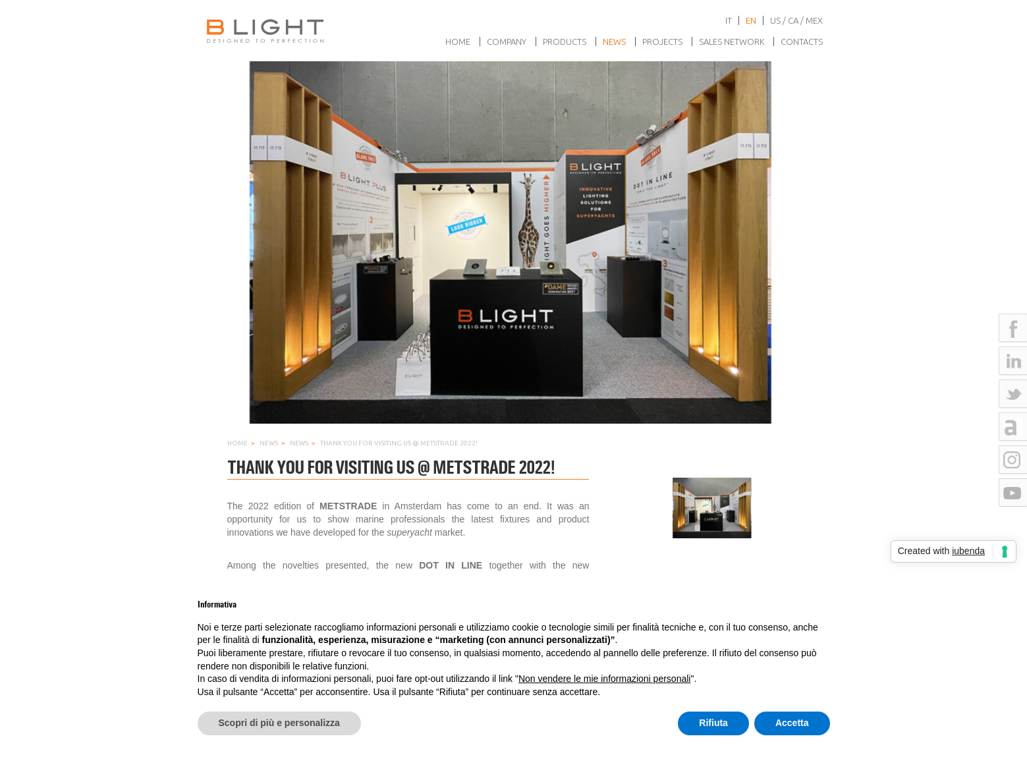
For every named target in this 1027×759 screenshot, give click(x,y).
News (614, 41)
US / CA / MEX (796, 20)
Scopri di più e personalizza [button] (279, 722)
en (751, 20)
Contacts (802, 41)
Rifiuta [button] (713, 722)
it (728, 20)
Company (506, 41)
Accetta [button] (792, 722)
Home (457, 41)
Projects (662, 41)
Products (564, 41)
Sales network (732, 41)
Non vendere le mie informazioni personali (604, 678)
